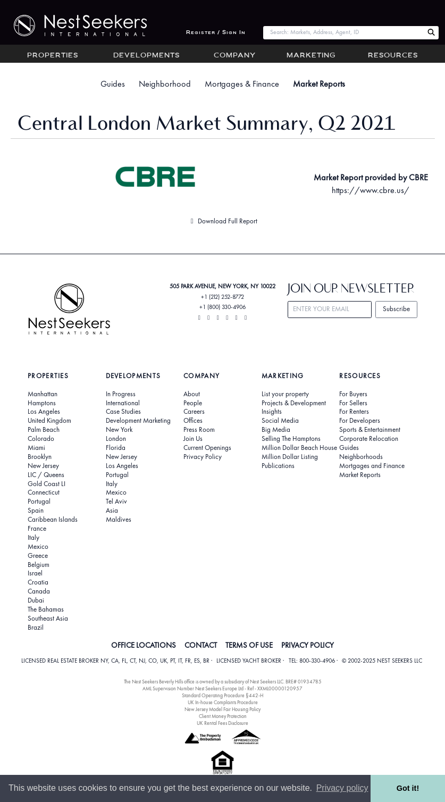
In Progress (121, 394)
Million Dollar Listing (290, 457)
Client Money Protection (223, 716)
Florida (115, 448)
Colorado (41, 439)
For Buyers (353, 394)
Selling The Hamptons (291, 439)
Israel (35, 573)
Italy (33, 537)
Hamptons (42, 403)
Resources (393, 56)
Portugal (39, 501)
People (192, 403)
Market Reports (319, 83)
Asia (112, 510)
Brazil (36, 627)
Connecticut (44, 492)
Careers (194, 411)
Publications (278, 466)
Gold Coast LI (46, 484)
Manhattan (42, 394)
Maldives (118, 519)
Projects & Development (294, 403)
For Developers (359, 420)
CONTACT (200, 645)
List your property (285, 394)
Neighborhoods (361, 457)
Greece (38, 556)
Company (235, 56)
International (123, 403)
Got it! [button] (408, 788)
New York (119, 429)
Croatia (38, 582)
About (191, 394)
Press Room (199, 429)
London (116, 439)
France (37, 528)
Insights (272, 411)
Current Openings (207, 448)
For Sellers (353, 403)
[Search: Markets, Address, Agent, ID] (343, 32)
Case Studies (123, 411)
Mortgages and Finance (372, 466)
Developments (146, 56)
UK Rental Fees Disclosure (222, 723)
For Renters (354, 411)
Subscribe (396, 308)
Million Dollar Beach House (299, 448)
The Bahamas (46, 609)
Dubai (36, 600)
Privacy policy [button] (342, 787)
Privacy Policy (202, 457)
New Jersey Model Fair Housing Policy (222, 709)
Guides (112, 83)
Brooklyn (40, 457)
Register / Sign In (216, 32)
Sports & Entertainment (369, 429)
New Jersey (43, 466)
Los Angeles (44, 411)
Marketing (311, 56)
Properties (52, 56)
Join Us (193, 439)
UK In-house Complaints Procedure (223, 702)
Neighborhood (165, 83)
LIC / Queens (46, 475)
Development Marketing (138, 420)
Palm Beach (44, 429)
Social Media (280, 420)
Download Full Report (222, 220)
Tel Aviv (116, 501)
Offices (193, 420)
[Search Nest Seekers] (431, 32)
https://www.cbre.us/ (370, 190)
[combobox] (343, 32)
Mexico (38, 546)
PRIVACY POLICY (307, 645)
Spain (36, 510)
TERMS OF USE (249, 645)
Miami (36, 448)
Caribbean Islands (53, 519)
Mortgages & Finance (242, 83)
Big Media (276, 429)
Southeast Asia (48, 618)
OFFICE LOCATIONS (143, 645)
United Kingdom (49, 420)
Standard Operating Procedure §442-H (222, 695)
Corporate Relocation (368, 439)
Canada (39, 591)
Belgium (38, 565)
